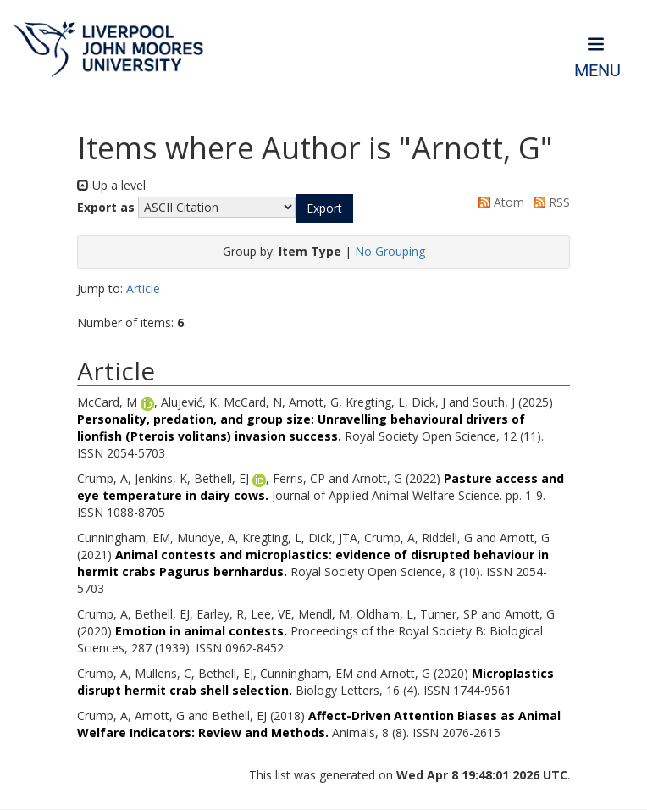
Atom (498, 202)
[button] (324, 208)
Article (143, 288)
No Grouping (390, 251)
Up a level (111, 185)
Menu (597, 70)
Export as (106, 207)
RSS (549, 202)
